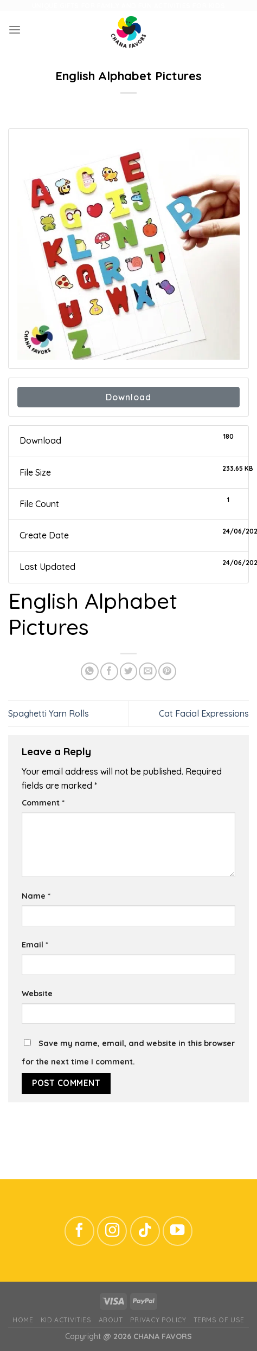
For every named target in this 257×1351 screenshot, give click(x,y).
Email (35, 945)
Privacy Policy (158, 1320)
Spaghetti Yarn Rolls (48, 713)
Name (36, 896)
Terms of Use (219, 1320)
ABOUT (111, 1320)
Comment (43, 803)
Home (22, 1320)
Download (128, 397)
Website (37, 993)
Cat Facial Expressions (204, 713)
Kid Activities (66, 1320)
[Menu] (14, 30)
